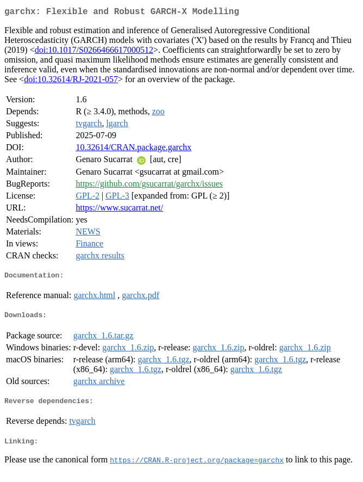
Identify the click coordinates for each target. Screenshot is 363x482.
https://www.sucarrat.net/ (119, 209)
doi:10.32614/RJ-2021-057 (71, 81)
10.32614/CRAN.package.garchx (133, 149)
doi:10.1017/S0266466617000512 (94, 52)
